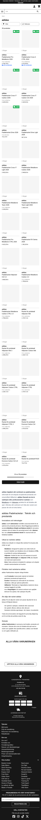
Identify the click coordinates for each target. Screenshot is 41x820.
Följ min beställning (7, 748)
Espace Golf (5, 790)
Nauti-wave (25, 781)
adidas (4, 55)
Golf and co (5, 797)
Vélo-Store (24, 806)
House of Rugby (6, 801)
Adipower (15, 502)
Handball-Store (6, 799)
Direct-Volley (5, 788)
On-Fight (24, 784)
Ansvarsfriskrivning (7, 768)
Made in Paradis (6, 806)
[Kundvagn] (39, 6)
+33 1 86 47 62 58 (20, 706)
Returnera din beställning (18, 735)
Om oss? (4, 759)
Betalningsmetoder (7, 770)
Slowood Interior (26, 790)
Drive (6, 562)
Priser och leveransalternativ (10, 772)
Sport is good (25, 797)
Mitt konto (4, 745)
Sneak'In (24, 792)
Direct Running (6, 786)
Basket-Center (6, 781)
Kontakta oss (20, 701)
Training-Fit (25, 799)
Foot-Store (5, 792)
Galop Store (5, 795)
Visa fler (20, 482)
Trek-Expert (25, 801)
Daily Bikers (5, 784)
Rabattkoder (5, 752)
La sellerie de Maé (7, 804)
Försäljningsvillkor (7, 763)
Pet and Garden (26, 788)
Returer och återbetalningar (10, 765)
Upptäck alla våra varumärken (20, 682)
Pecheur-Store (26, 786)
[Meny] (2, 11)
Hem (3, 16)
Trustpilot (34, 726)
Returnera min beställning (9, 750)
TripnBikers (25, 804)
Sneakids (24, 795)
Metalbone (5, 502)
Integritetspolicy (6, 774)
